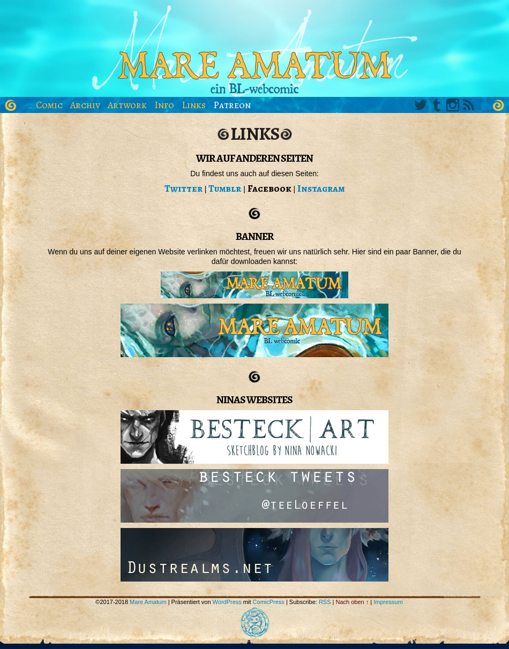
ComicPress (269, 602)
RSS (468, 105)
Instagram (452, 105)
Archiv (85, 105)
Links (194, 105)
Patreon (232, 105)
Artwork (127, 105)
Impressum (387, 602)
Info (164, 105)
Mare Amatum (254, 51)
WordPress (227, 602)
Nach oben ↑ (352, 602)
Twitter (420, 105)
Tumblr (436, 105)
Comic (49, 105)
